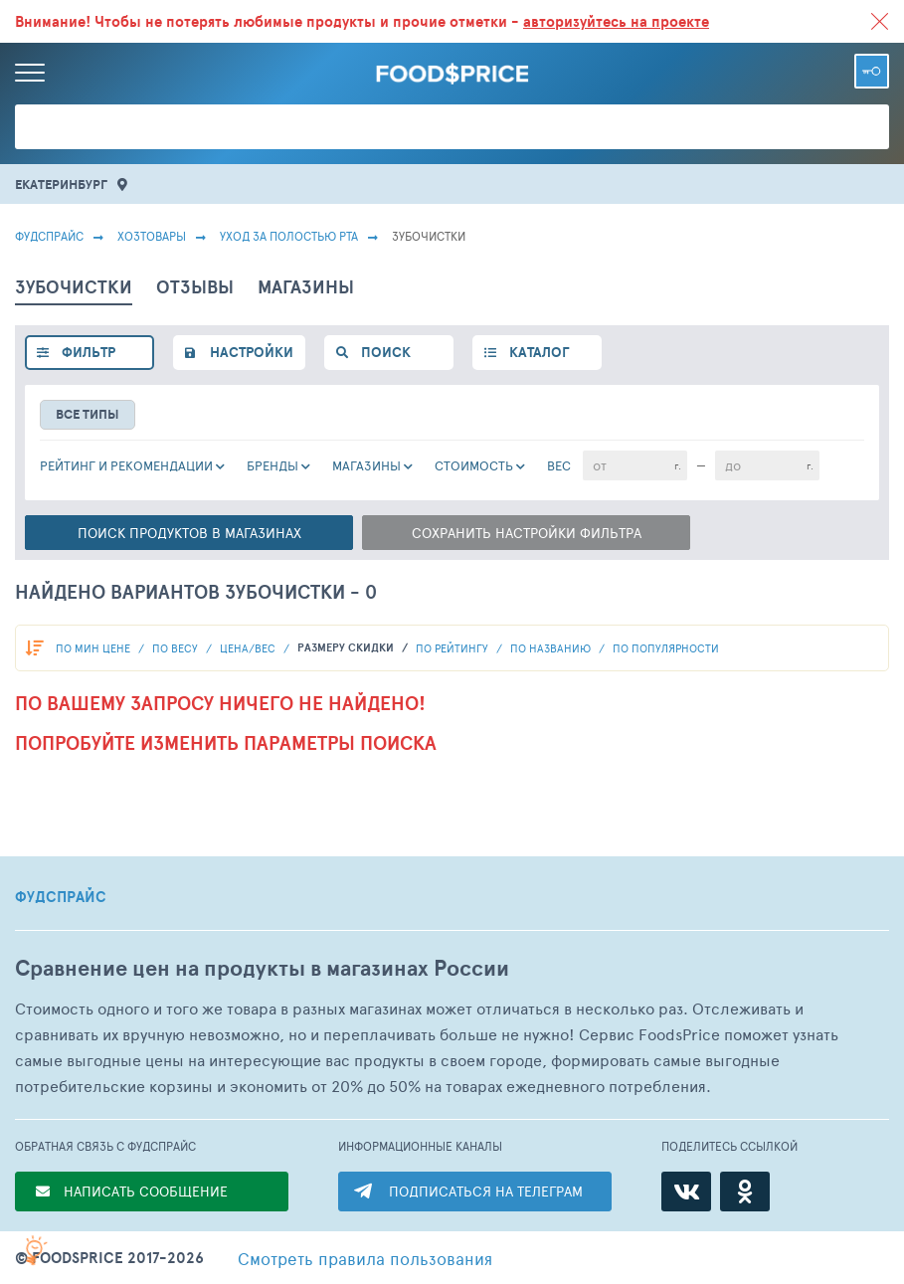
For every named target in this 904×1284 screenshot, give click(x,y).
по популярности (666, 648)
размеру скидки (347, 647)
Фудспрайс (49, 236)
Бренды (272, 465)
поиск (386, 352)
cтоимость (474, 465)
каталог (539, 352)
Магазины (366, 465)
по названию (552, 648)
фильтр (88, 352)
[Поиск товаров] (452, 126)
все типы (87, 414)
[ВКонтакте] (686, 1191)
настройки (251, 352)
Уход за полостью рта (289, 236)
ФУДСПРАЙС (60, 897)
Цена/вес (249, 648)
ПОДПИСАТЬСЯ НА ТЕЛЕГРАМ (486, 1191)
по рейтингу (453, 648)
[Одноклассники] (745, 1191)
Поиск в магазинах (189, 532)
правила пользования (365, 1258)
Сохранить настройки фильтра (526, 532)
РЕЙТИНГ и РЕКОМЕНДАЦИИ (126, 465)
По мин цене (94, 648)
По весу (176, 648)
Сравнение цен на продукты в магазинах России (262, 968)
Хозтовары (151, 236)
